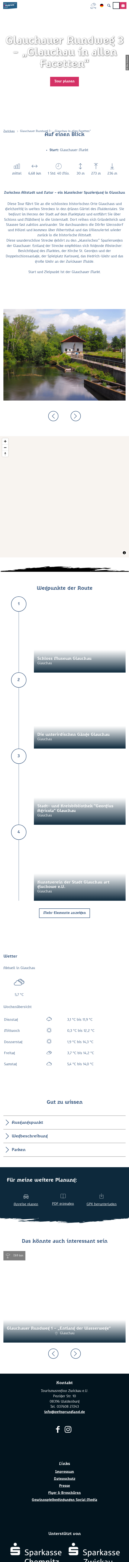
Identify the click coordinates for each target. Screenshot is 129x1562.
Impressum (64, 1472)
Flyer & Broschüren (64, 1493)
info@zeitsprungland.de (64, 1412)
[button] (64, 81)
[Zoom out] (5, 447)
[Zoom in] (5, 441)
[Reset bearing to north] (5, 454)
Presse (64, 1486)
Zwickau (9, 131)
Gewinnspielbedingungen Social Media (64, 1500)
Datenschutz (64, 1479)
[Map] (64, 496)
